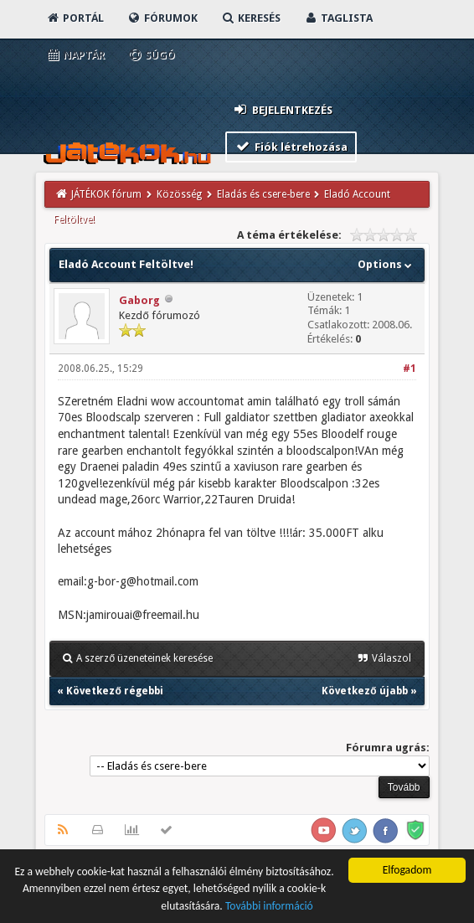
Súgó (151, 55)
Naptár (75, 55)
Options (386, 264)
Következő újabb (364, 691)
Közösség (179, 194)
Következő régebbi (114, 691)
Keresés (250, 18)
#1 (409, 368)
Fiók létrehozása (291, 146)
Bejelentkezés (282, 109)
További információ (269, 907)
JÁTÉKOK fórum (106, 194)
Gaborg (139, 300)
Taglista (338, 18)
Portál (74, 18)
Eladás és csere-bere (263, 194)
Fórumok (162, 18)
